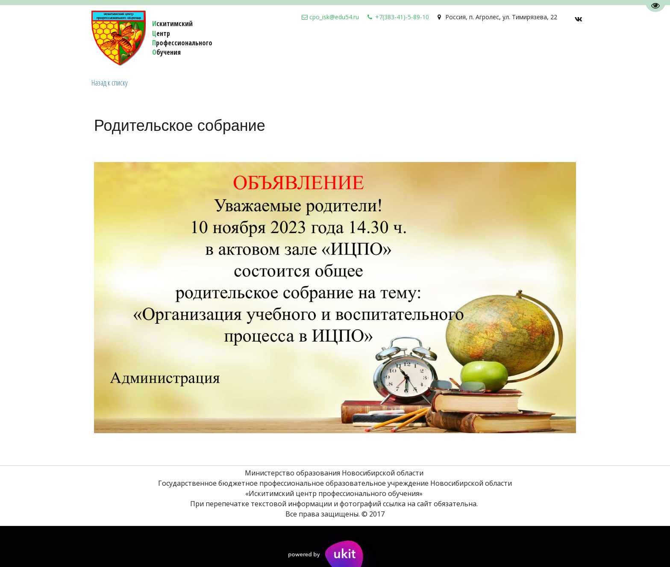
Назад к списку (109, 82)
